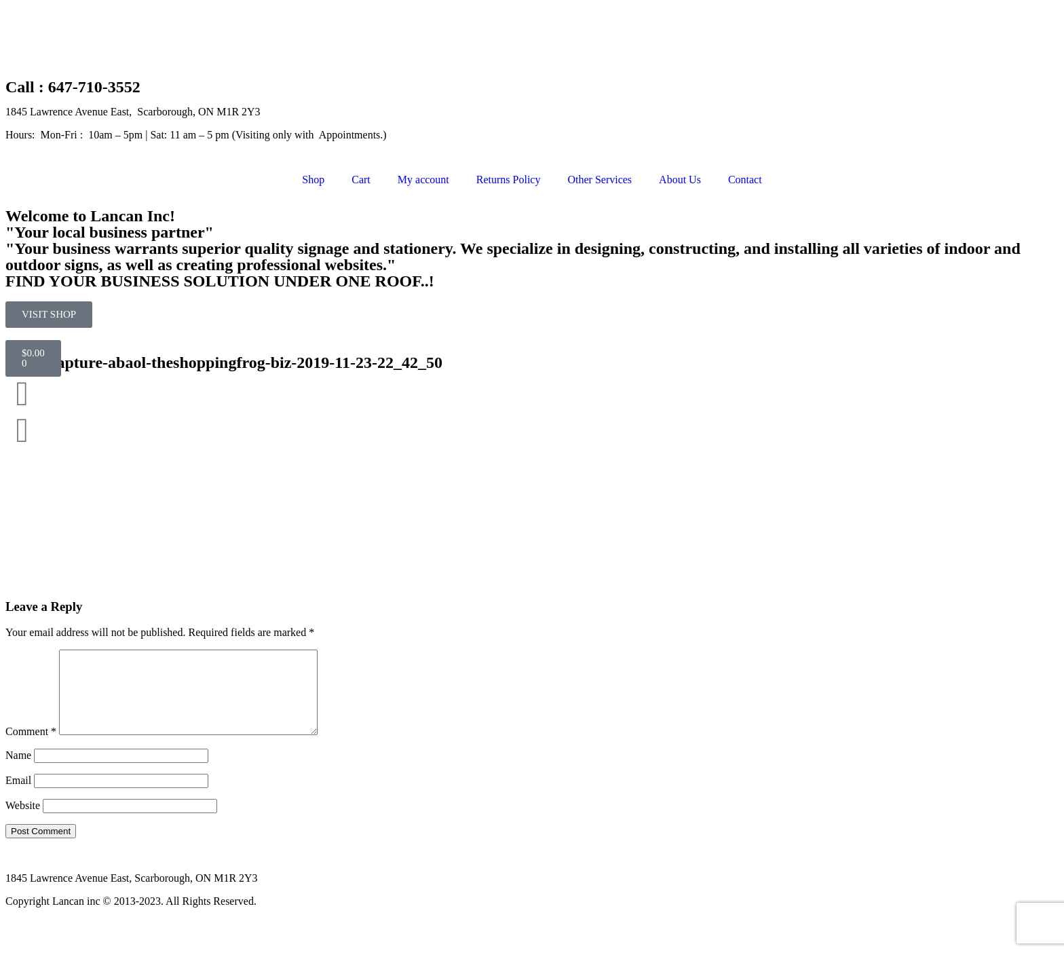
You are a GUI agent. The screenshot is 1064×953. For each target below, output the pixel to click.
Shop (313, 179)
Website (22, 821)
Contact (745, 179)
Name (18, 771)
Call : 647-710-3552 (72, 87)
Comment (30, 747)
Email (18, 796)
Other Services (599, 179)
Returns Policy (508, 179)
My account (423, 179)
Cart (361, 179)
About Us (680, 179)
